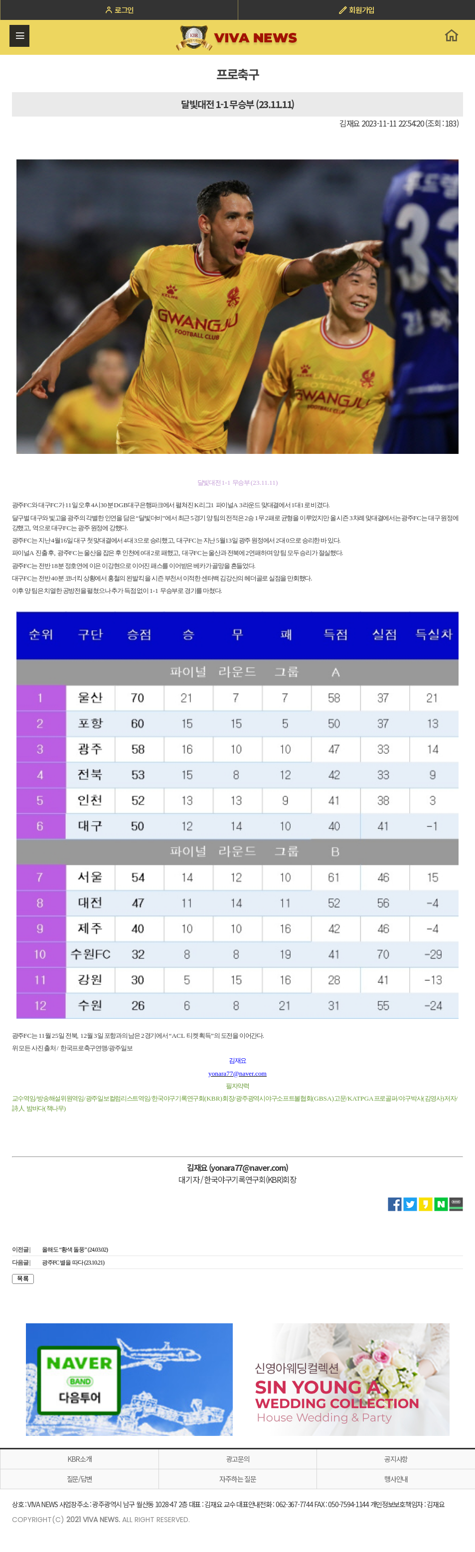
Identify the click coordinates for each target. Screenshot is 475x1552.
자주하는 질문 (237, 1479)
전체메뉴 (19, 36)
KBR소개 (79, 1459)
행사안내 (396, 1479)
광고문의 (238, 1459)
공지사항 (396, 1459)
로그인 (119, 9)
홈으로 (451, 35)
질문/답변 (80, 1479)
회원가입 (356, 9)
